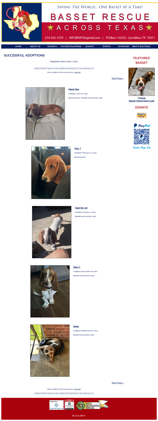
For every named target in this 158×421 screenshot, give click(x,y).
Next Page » (118, 78)
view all (77, 72)
